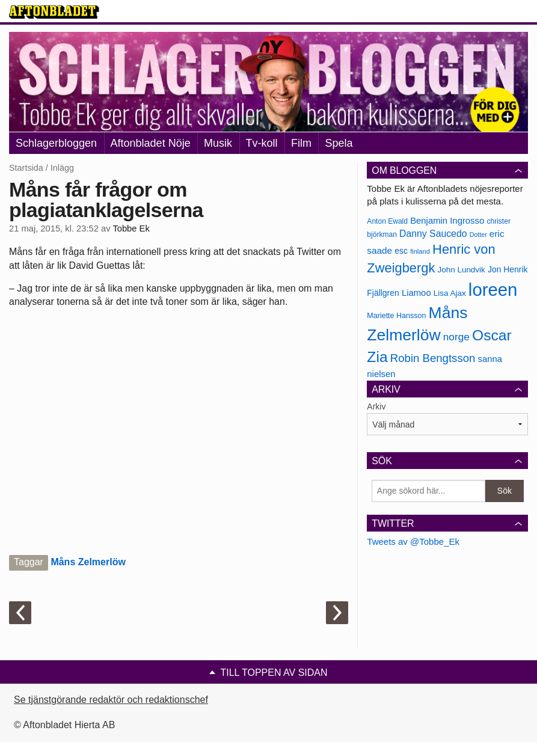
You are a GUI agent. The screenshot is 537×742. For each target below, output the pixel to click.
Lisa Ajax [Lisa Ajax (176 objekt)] (450, 293)
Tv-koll (262, 143)
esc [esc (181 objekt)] (401, 251)
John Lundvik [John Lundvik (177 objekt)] (461, 269)
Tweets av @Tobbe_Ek (413, 541)
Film (301, 143)
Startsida (26, 168)
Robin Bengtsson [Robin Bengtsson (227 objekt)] (433, 358)
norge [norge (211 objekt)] (456, 337)
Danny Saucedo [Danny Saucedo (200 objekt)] (433, 233)
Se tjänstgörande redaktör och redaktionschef (111, 699)
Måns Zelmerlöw (88, 562)
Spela (338, 143)
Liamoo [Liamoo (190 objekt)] (416, 293)
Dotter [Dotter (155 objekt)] (478, 234)
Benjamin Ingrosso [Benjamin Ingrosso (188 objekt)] (447, 220)
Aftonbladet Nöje (151, 143)
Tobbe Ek (130, 228)
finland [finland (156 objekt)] (420, 251)
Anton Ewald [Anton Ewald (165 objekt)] (387, 221)
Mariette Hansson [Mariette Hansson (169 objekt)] (396, 315)
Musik (218, 143)
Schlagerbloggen (56, 143)
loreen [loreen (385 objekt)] (493, 289)
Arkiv (376, 406)
